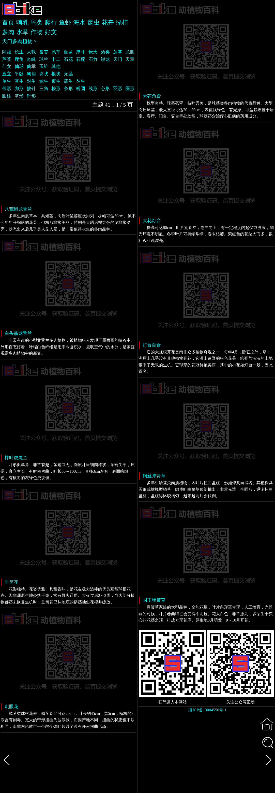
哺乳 (22, 22)
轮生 (43, 81)
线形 (93, 88)
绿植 (122, 22)
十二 (55, 59)
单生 (6, 81)
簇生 (68, 81)
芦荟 (6, 59)
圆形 (129, 88)
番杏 (43, 51)
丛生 (80, 81)
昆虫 (93, 22)
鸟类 (36, 22)
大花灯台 (152, 220)
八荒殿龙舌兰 (18, 209)
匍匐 (31, 73)
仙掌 (31, 66)
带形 (6, 88)
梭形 (55, 88)
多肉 (8, 32)
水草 (22, 32)
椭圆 (80, 88)
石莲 (80, 59)
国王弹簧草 (154, 600)
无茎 (68, 73)
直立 (6, 73)
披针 (31, 88)
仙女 (6, 66)
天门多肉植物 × (19, 41)
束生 (55, 81)
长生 (19, 51)
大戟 (31, 51)
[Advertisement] (206, 756)
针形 (31, 95)
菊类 (105, 51)
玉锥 (43, 66)
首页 (8, 22)
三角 (43, 88)
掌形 (19, 95)
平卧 (19, 73)
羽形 (117, 88)
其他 (55, 66)
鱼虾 (65, 22)
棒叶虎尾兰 (16, 457)
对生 (31, 81)
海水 (79, 22)
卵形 (19, 88)
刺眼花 (11, 706)
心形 (105, 88)
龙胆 (129, 51)
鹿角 (19, 59)
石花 (68, 59)
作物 (36, 32)
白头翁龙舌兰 (18, 333)
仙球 (19, 66)
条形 (68, 88)
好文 (51, 32)
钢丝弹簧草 (154, 475)
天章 (129, 59)
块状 (43, 73)
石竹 (93, 59)
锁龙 (105, 59)
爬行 (51, 22)
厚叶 (80, 51)
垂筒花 (11, 582)
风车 (55, 51)
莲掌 (117, 51)
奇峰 (31, 59)
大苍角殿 (152, 96)
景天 (93, 51)
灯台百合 (152, 345)
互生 (19, 81)
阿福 (6, 51)
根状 (55, 73)
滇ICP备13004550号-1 (207, 710)
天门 (117, 59)
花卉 (108, 22)
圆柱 (6, 95)
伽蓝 (68, 51)
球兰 (43, 59)
